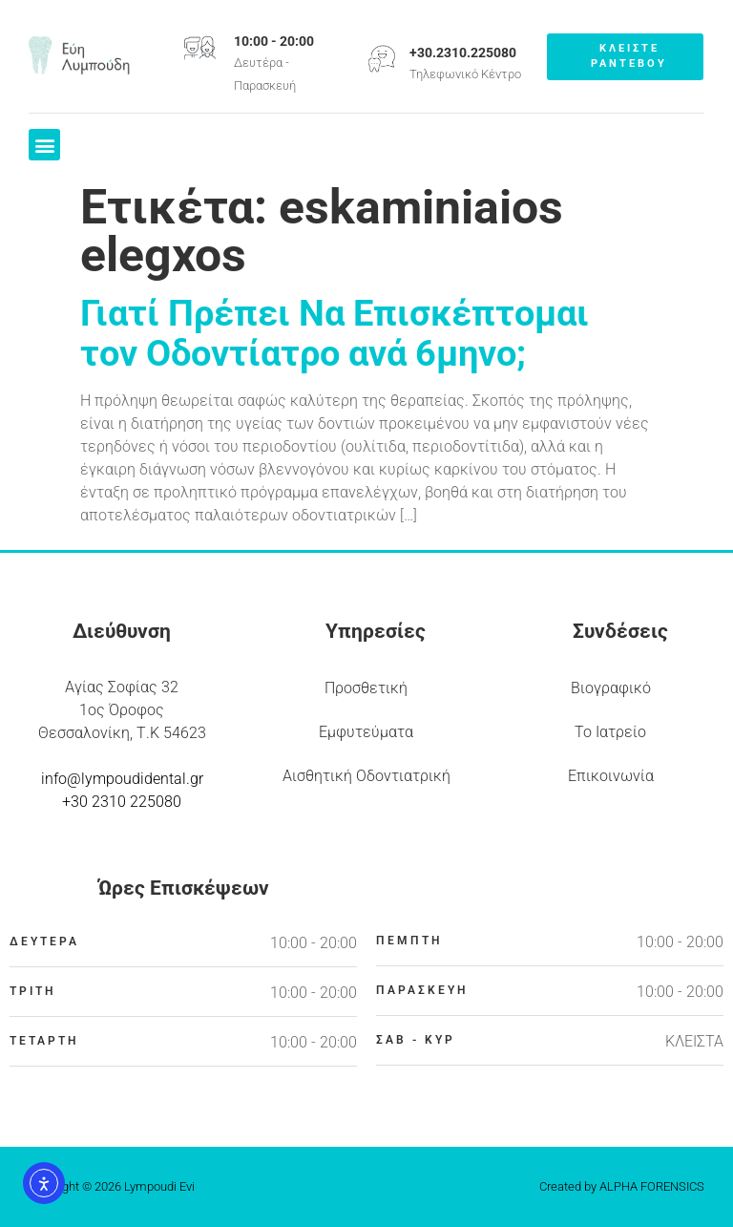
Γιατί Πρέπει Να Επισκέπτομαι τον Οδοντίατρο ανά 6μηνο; (334, 333)
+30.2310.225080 (462, 52)
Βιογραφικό (611, 688)
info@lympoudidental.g (120, 779)
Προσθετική (366, 688)
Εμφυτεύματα (366, 732)
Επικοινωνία (611, 776)
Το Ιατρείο (610, 732)
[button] (44, 144)
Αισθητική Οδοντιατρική (366, 776)
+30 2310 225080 (121, 802)
